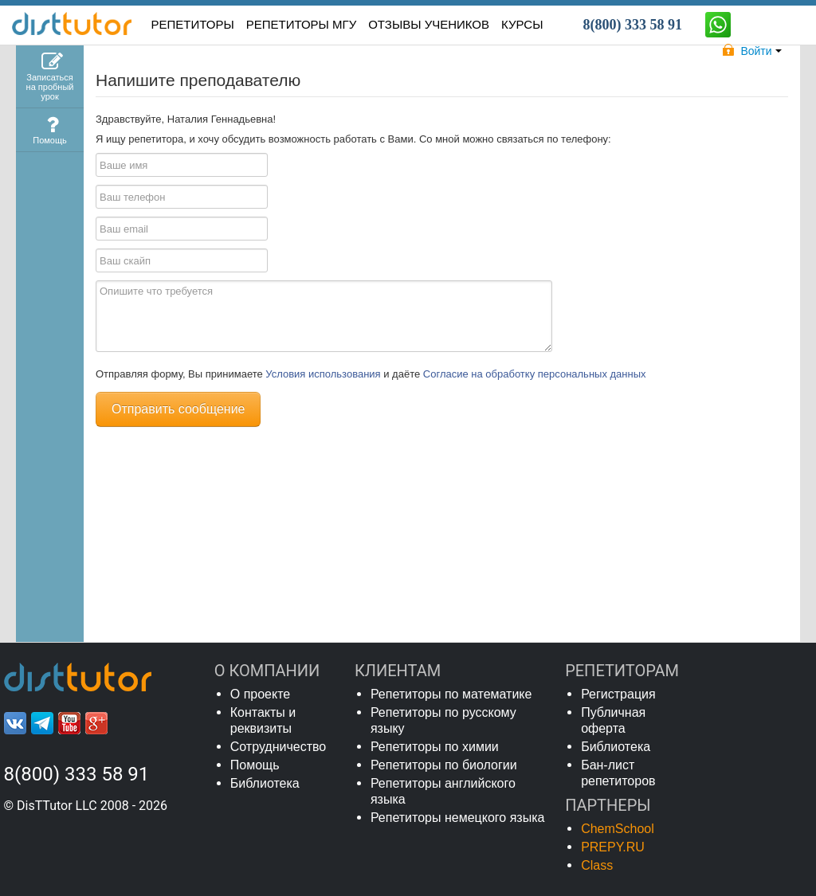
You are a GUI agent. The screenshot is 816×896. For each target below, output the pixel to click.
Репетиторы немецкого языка (458, 817)
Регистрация (618, 694)
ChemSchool (617, 828)
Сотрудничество (278, 746)
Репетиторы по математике (451, 694)
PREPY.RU (613, 847)
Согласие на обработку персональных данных (534, 374)
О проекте (260, 694)
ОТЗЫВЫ (428, 24)
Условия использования (324, 374)
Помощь (255, 765)
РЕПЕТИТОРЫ (192, 24)
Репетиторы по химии (435, 746)
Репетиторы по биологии (444, 765)
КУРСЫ (522, 24)
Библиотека (265, 783)
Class (597, 865)
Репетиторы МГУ (301, 24)
